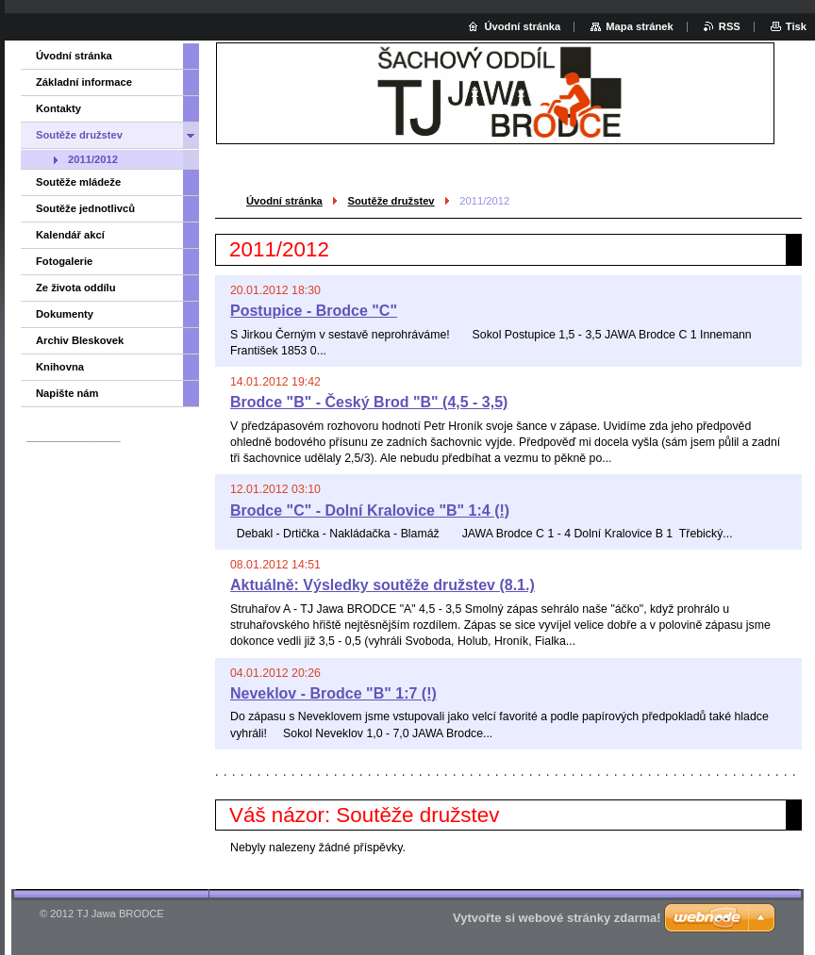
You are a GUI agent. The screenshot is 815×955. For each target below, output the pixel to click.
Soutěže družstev (391, 200)
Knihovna (60, 366)
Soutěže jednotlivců (85, 208)
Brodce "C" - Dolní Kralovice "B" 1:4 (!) (369, 510)
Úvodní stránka (284, 200)
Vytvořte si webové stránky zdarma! (557, 918)
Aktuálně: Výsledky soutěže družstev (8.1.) (382, 585)
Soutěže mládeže (78, 182)
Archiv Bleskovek (80, 340)
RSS (729, 26)
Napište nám (67, 393)
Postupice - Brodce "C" (313, 311)
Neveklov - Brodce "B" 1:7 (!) (333, 693)
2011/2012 (93, 159)
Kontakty (58, 108)
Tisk (796, 26)
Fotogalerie (64, 261)
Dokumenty (64, 314)
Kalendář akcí (70, 234)
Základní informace (84, 82)
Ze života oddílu (76, 287)
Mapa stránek (640, 26)
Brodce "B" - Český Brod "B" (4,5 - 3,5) (368, 402)
